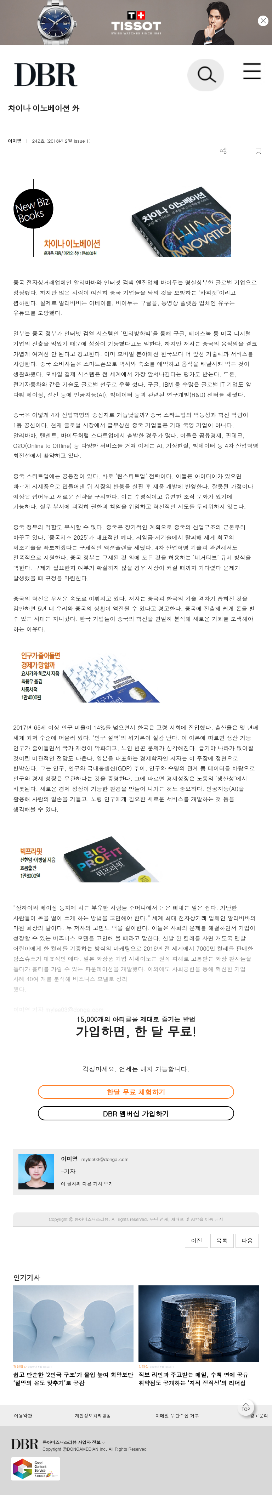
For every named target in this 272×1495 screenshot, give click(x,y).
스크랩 (258, 151)
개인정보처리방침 (93, 1415)
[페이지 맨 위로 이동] (248, 1409)
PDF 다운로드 (235, 151)
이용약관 (23, 1415)
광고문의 (259, 1415)
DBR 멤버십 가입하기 (136, 1113)
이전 (196, 1241)
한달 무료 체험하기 (136, 1092)
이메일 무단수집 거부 (177, 1415)
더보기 (223, 151)
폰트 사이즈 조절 (247, 151)
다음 (247, 1241)
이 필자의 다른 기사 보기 (87, 1183)
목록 (222, 1241)
